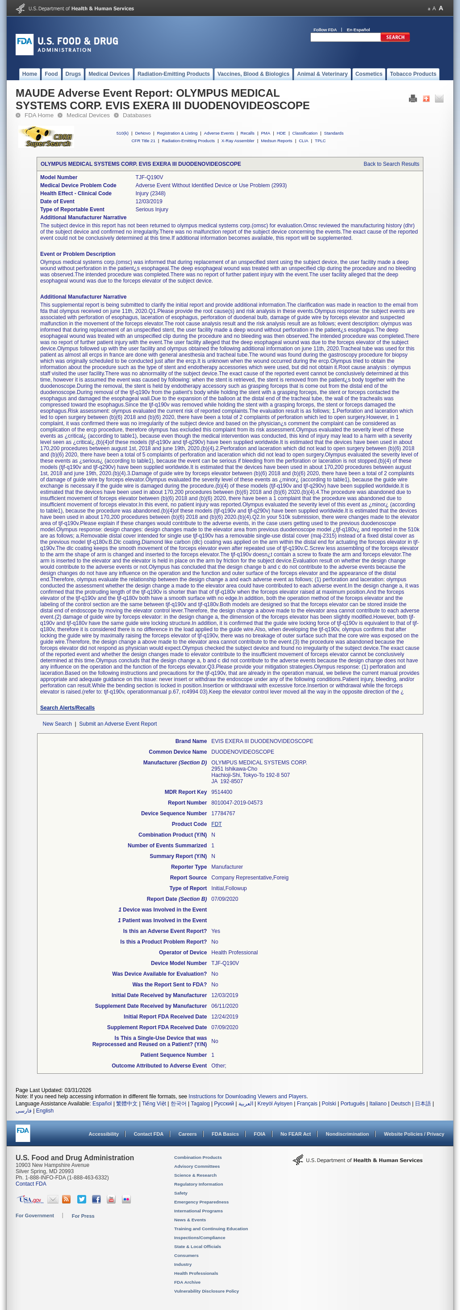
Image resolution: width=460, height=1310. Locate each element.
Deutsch (400, 1104)
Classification (305, 133)
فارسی (24, 1111)
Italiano (378, 1104)
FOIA (259, 1134)
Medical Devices (88, 115)
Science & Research (195, 1175)
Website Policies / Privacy (414, 1134)
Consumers (186, 1255)
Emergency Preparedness (201, 1201)
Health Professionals (196, 1273)
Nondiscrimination (347, 1134)
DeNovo (143, 133)
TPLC (320, 140)
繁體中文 (127, 1104)
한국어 (179, 1104)
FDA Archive (187, 1282)
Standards (334, 133)
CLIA (303, 140)
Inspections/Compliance (200, 1237)
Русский (224, 1104)
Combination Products (198, 1157)
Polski (329, 1104)
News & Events (190, 1219)
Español (102, 1104)
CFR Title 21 (143, 140)
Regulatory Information (198, 1184)
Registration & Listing (177, 133)
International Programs (198, 1210)
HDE (281, 133)
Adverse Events (219, 133)
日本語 (423, 1104)
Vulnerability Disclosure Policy (206, 1291)
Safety (181, 1193)
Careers (188, 1134)
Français (307, 1104)
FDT (216, 824)
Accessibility (104, 1134)
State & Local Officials (197, 1246)
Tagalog (200, 1104)
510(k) (123, 133)
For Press (83, 1216)
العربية (245, 1104)
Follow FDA (325, 29)
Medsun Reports (276, 140)
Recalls (247, 133)
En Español (358, 29)
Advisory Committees (197, 1166)
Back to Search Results (391, 164)
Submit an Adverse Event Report (118, 724)
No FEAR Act (295, 1134)
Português (352, 1104)
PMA (265, 133)
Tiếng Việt (154, 1104)
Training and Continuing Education (211, 1228)
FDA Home (39, 115)
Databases (137, 115)
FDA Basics (225, 1134)
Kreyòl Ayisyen (275, 1104)
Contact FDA (148, 1134)
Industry (183, 1264)
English (45, 1111)
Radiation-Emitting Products (188, 140)
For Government (35, 1215)
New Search (56, 724)
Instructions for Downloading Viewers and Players (247, 1096)
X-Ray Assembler (238, 140)
